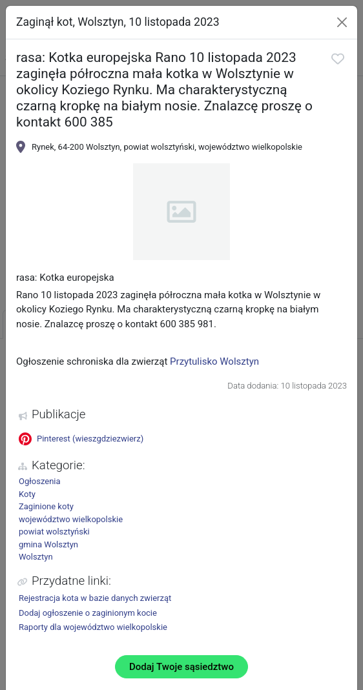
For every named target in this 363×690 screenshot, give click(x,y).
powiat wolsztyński (54, 531)
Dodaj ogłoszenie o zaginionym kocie (88, 613)
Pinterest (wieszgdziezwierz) (81, 438)
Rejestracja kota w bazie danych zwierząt (95, 598)
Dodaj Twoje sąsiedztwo (181, 667)
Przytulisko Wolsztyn (214, 361)
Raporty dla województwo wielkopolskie (93, 627)
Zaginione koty (46, 506)
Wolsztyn (36, 557)
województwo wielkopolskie (71, 519)
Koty (27, 494)
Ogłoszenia (40, 481)
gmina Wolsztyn (48, 544)
